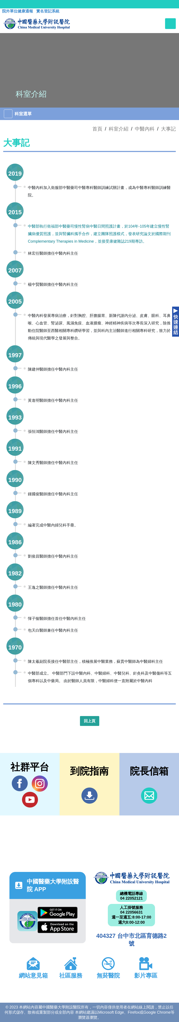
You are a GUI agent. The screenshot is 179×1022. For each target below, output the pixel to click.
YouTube (30, 800)
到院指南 (89, 796)
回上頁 (89, 721)
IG (40, 784)
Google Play (58, 913)
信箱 (149, 796)
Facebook (20, 783)
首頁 (97, 129)
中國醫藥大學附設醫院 (131, 878)
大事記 (168, 129)
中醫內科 (145, 129)
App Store (58, 927)
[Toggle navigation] (170, 23)
